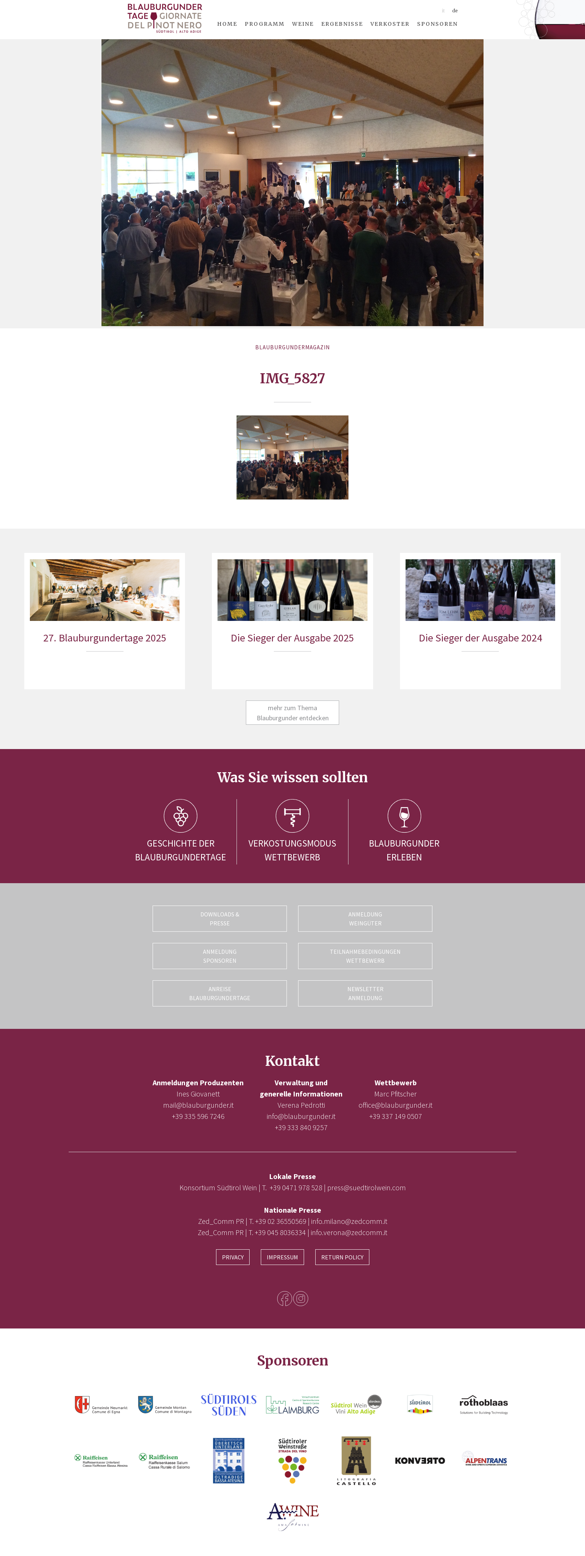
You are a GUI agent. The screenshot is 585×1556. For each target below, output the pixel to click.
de (455, 10)
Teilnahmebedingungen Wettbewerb (365, 956)
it (443, 10)
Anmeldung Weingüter (365, 918)
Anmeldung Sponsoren (220, 956)
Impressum (282, 1257)
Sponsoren (437, 24)
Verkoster (390, 24)
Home (227, 24)
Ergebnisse (342, 24)
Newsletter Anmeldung (365, 993)
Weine (303, 24)
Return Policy (342, 1257)
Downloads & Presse (219, 918)
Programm (265, 24)
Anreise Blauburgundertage (219, 993)
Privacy (233, 1257)
